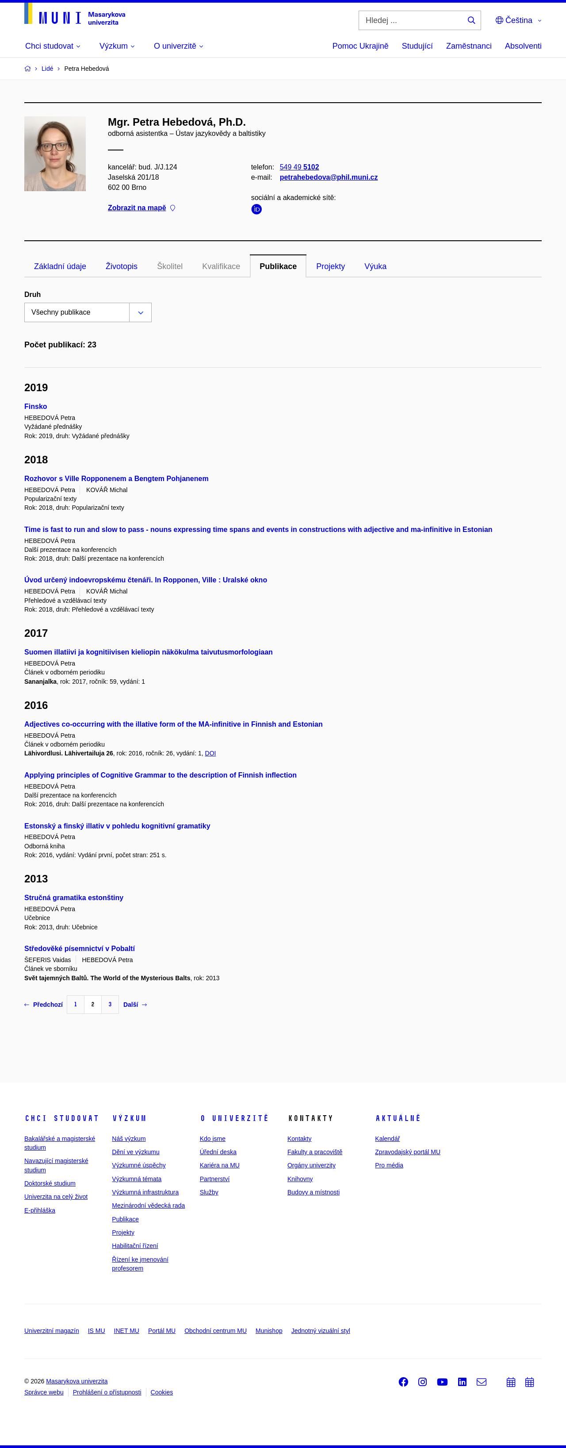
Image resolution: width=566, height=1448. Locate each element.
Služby (209, 1192)
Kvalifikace (221, 266)
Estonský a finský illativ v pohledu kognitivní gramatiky (117, 826)
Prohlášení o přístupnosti (107, 1392)
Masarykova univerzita (76, 1381)
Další (135, 1004)
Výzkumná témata (136, 1178)
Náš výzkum (128, 1138)
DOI (210, 753)
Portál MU (162, 1330)
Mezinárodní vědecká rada (148, 1205)
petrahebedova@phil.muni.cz (329, 177)
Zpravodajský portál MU (407, 1151)
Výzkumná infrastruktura (145, 1192)
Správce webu (44, 1392)
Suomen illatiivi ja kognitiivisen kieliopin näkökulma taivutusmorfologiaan (148, 652)
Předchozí (43, 1004)
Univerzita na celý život (56, 1196)
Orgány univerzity (311, 1165)
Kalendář (387, 1138)
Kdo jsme (213, 1138)
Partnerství (215, 1178)
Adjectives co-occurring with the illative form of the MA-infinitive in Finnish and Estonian (173, 724)
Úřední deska (218, 1151)
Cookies (162, 1392)
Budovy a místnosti (313, 1192)
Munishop (269, 1330)
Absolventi (523, 46)
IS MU (96, 1330)
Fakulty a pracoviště (315, 1151)
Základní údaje (60, 266)
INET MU (126, 1330)
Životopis (122, 266)
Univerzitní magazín (51, 1330)
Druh (32, 294)
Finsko (35, 406)
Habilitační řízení (135, 1245)
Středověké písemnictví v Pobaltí (79, 948)
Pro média (389, 1165)
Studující (417, 46)
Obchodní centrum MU (215, 1330)
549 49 (299, 167)
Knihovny (300, 1178)
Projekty (330, 266)
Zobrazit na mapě (141, 208)
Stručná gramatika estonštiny (73, 897)
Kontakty (299, 1138)
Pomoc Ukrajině (361, 46)
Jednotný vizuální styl (320, 1330)
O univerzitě (234, 1118)
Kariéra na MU (220, 1165)
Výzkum (129, 1118)
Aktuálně (398, 1118)
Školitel (170, 266)
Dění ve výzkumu (135, 1151)
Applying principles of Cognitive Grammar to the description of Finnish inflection (160, 775)
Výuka (375, 266)
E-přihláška (39, 1210)
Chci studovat (61, 1118)
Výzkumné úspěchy (138, 1165)
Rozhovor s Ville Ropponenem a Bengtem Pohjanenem (116, 478)
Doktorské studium (50, 1183)
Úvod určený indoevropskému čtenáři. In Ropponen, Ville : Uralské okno (145, 580)
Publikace (278, 266)
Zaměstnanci (469, 46)
